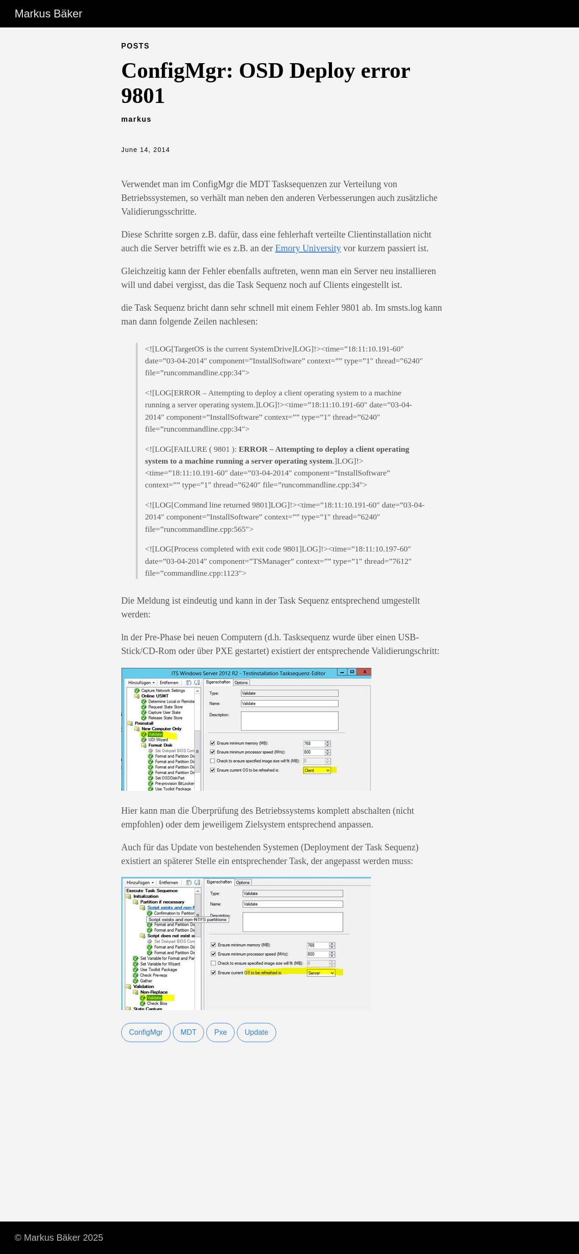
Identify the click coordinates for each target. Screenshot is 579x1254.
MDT (189, 1032)
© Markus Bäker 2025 (59, 1237)
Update (256, 1032)
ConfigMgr (146, 1032)
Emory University (308, 248)
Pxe (220, 1032)
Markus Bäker (48, 13)
